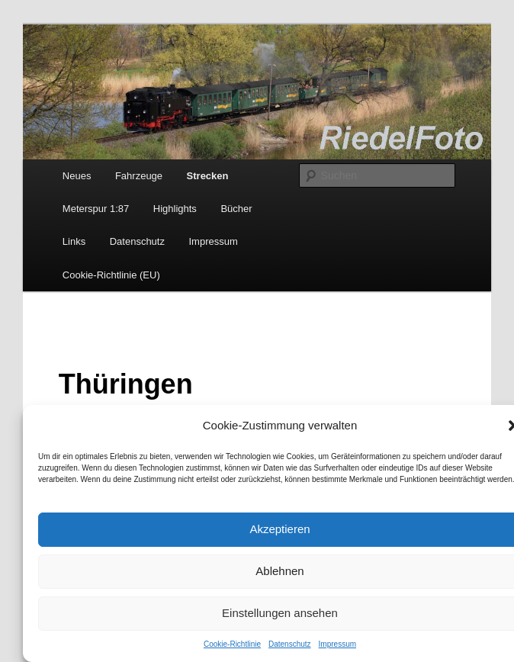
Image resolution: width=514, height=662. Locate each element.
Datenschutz (289, 644)
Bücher (236, 208)
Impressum (337, 644)
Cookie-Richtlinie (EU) (111, 275)
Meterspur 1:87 (96, 208)
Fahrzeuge (138, 176)
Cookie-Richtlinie (232, 644)
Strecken (208, 176)
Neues (77, 176)
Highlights (175, 208)
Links (74, 241)
